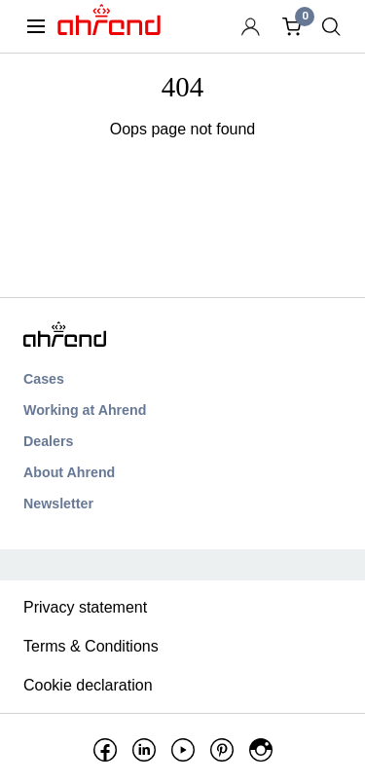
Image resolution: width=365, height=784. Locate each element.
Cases (43, 379)
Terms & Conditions (91, 646)
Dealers (48, 441)
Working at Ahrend (84, 410)
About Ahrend (69, 472)
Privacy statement (85, 607)
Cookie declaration (88, 685)
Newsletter (58, 503)
